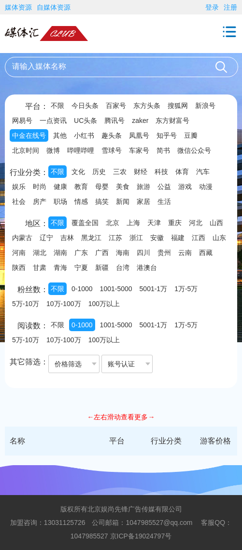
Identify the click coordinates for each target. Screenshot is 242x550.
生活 (164, 201)
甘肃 (39, 267)
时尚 (39, 186)
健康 (60, 186)
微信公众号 (194, 150)
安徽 (157, 237)
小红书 (84, 135)
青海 (60, 267)
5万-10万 (25, 304)
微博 (53, 150)
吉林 (67, 237)
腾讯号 (114, 120)
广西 (102, 252)
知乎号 (167, 135)
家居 (143, 201)
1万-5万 (186, 289)
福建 (178, 237)
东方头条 (146, 105)
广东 (81, 252)
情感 (81, 201)
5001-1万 (154, 289)
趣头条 (111, 135)
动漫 (206, 186)
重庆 (175, 223)
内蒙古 (22, 237)
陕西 (19, 267)
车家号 (139, 150)
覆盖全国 (85, 223)
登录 (212, 7)
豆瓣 (191, 135)
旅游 (143, 186)
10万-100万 (63, 304)
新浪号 (205, 105)
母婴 (102, 186)
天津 (154, 223)
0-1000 (82, 289)
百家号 (116, 105)
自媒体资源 (54, 7)
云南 (185, 252)
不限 (57, 105)
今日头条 (85, 105)
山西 (216, 223)
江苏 (115, 237)
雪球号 (111, 150)
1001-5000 (116, 289)
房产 (39, 201)
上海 (133, 223)
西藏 (206, 252)
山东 (219, 237)
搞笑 (102, 201)
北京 (112, 223)
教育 (81, 186)
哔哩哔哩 (80, 150)
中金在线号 (29, 135)
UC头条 (85, 120)
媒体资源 (18, 7)
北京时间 (25, 150)
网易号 (22, 120)
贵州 (164, 252)
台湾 (122, 267)
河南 (19, 252)
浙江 (136, 237)
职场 (60, 201)
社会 (19, 201)
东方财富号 (172, 120)
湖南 (60, 252)
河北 (195, 223)
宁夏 (81, 267)
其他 (60, 135)
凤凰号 (139, 135)
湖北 (39, 252)
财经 (140, 171)
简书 (163, 150)
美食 (122, 186)
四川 (143, 252)
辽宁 (46, 237)
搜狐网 (178, 105)
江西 (198, 237)
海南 (122, 252)
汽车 (203, 171)
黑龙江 (91, 237)
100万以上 (104, 304)
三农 (120, 171)
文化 (78, 171)
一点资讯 (53, 120)
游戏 (185, 186)
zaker (140, 120)
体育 (182, 171)
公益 (164, 186)
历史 (99, 171)
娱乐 (19, 186)
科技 (161, 171)
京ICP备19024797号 (141, 536)
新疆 (102, 267)
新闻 (122, 201)
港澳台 (147, 267)
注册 (230, 7)
